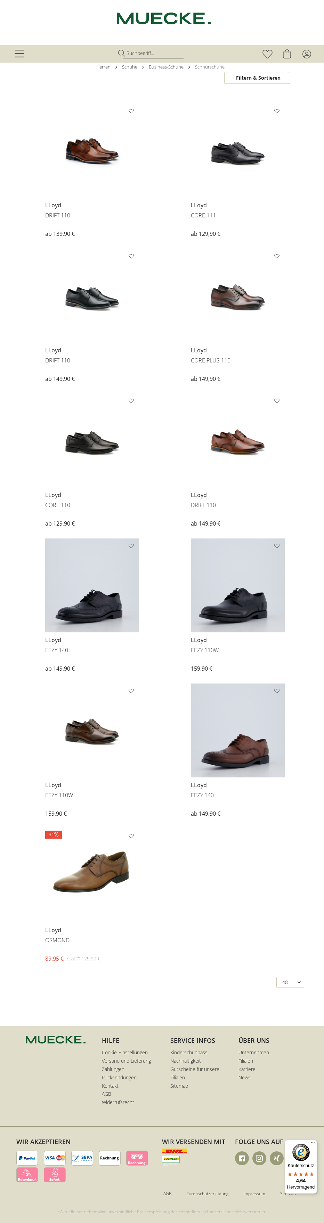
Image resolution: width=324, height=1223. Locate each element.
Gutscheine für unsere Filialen (194, 1073)
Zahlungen (113, 1069)
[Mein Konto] (306, 54)
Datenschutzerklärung (207, 1194)
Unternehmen (253, 1052)
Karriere (247, 1069)
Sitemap (179, 1085)
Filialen (245, 1060)
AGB (106, 1093)
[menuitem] (20, 54)
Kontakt (110, 1085)
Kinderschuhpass (189, 1052)
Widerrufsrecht (118, 1102)
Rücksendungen (119, 1077)
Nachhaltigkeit (185, 1060)
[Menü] (313, 1144)
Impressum (254, 1194)
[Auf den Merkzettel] (132, 112)
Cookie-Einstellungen (125, 1052)
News (244, 1077)
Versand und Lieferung (126, 1060)
